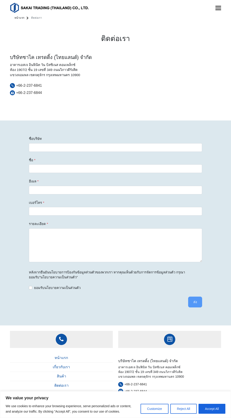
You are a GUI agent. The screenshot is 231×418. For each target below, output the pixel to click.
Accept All (212, 409)
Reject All (183, 409)
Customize (154, 409)
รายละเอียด (38, 224)
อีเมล (34, 181)
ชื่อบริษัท (35, 139)
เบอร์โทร (36, 202)
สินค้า (61, 376)
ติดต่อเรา (61, 385)
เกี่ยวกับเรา (61, 367)
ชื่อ (32, 160)
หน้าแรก (19, 17)
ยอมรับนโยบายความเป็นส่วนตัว (57, 288)
